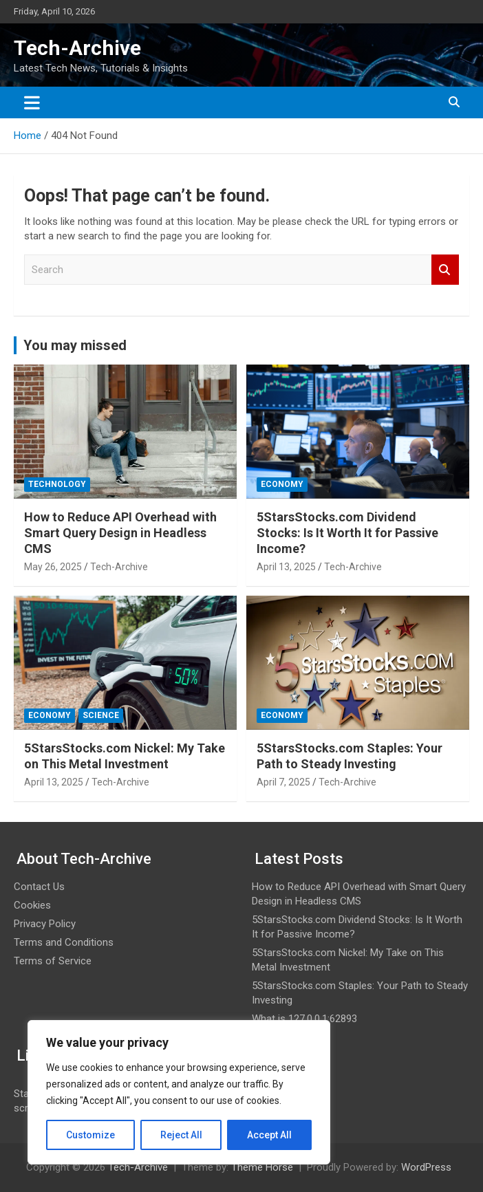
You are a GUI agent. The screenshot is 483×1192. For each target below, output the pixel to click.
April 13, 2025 (286, 566)
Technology (57, 484)
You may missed (75, 345)
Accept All (269, 1134)
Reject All (181, 1134)
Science (101, 715)
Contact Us (39, 886)
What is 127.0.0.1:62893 (304, 1018)
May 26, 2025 (53, 566)
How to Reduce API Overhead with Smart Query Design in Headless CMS (120, 533)
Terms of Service (53, 961)
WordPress (426, 1167)
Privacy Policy (45, 924)
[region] (179, 1092)
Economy (282, 484)
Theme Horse (262, 1167)
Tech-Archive (77, 48)
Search (445, 269)
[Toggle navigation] (32, 102)
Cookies (32, 905)
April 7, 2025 (283, 782)
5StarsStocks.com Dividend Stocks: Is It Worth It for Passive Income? (347, 533)
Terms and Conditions (64, 942)
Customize (90, 1134)
